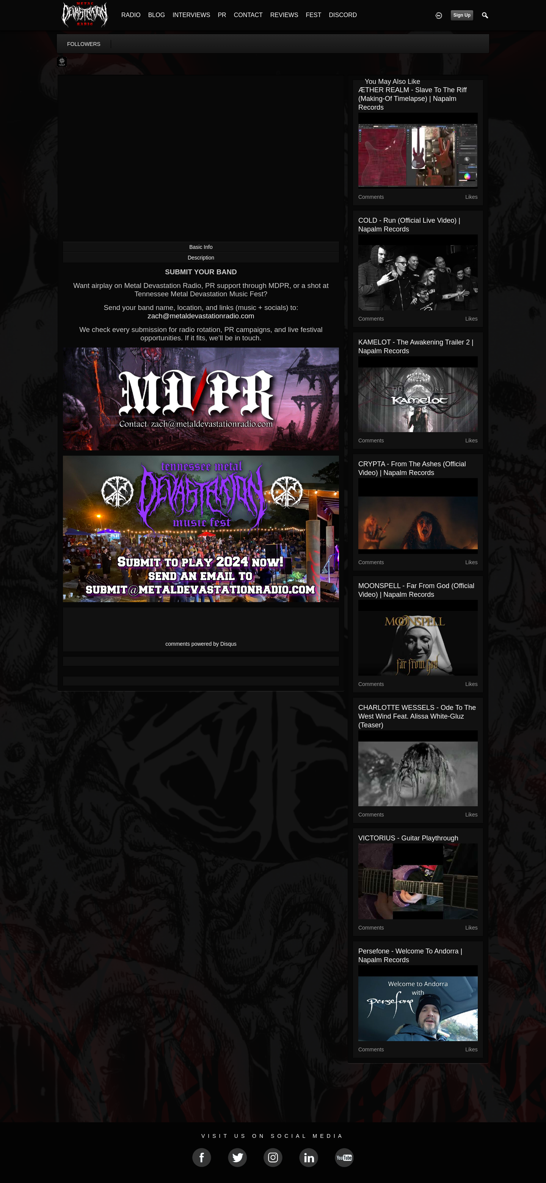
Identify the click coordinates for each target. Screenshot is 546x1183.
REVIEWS (284, 15)
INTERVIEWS (191, 15)
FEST (314, 15)
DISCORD (343, 15)
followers (83, 44)
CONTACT (248, 15)
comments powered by (201, 644)
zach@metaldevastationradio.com (200, 316)
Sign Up (462, 15)
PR (222, 15)
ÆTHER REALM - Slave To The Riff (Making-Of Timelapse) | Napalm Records (412, 98)
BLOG (156, 15)
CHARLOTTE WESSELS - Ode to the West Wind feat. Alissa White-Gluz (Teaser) (417, 716)
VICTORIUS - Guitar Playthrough (408, 838)
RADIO (131, 15)
